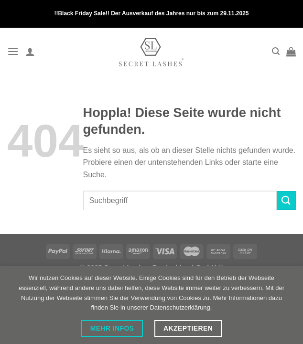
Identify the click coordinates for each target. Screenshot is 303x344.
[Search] (276, 51)
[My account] (30, 51)
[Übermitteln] (286, 200)
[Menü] (13, 51)
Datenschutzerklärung (180, 307)
